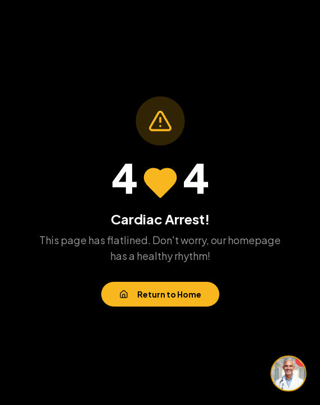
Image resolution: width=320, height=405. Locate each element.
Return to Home (160, 294)
